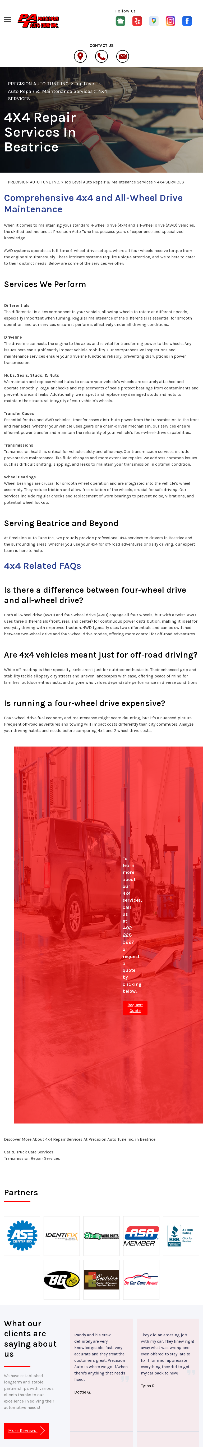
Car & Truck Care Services (28, 1151)
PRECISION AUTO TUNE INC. (39, 84)
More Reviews (26, 1430)
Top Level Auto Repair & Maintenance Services (108, 182)
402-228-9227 (128, 935)
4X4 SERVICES (170, 182)
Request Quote (135, 1008)
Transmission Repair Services (32, 1158)
